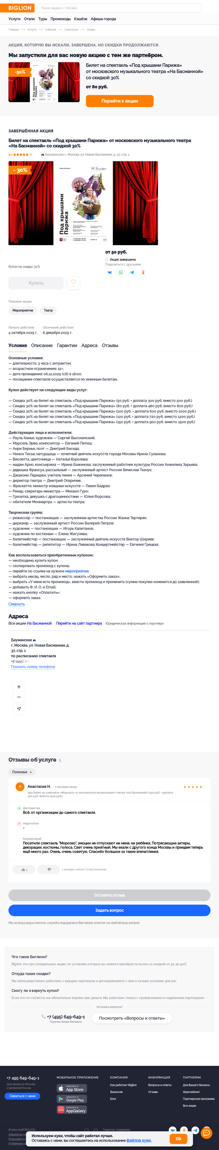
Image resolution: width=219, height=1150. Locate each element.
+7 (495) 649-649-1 (66, 1016)
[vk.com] (172, 1130)
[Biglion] (21, 8)
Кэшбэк (80, 19)
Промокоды (61, 19)
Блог (113, 1098)
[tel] (195, 1130)
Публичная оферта (20, 1143)
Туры (42, 19)
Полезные (20, 772)
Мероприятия (22, 310)
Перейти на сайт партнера (79, 623)
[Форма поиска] (119, 8)
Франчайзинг (191, 1092)
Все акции (189, 1105)
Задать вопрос (109, 910)
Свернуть (16, 604)
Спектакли (68, 29)
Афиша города (103, 19)
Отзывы (110, 345)
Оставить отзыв (109, 895)
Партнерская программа (199, 1098)
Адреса (89, 345)
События (47, 29)
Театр (48, 310)
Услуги (14, 19)
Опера (87, 29)
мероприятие (76, 571)
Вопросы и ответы (159, 1085)
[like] (24, 869)
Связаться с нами (22, 1096)
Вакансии (116, 1092)
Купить (36, 283)
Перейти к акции (119, 101)
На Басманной (39, 623)
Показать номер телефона (33, 667)
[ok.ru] (184, 1130)
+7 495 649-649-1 (23, 1078)
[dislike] (48, 869)
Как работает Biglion (123, 1085)
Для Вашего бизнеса (196, 1085)
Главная (13, 29)
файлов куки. (139, 1140)
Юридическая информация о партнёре (134, 623)
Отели (29, 19)
